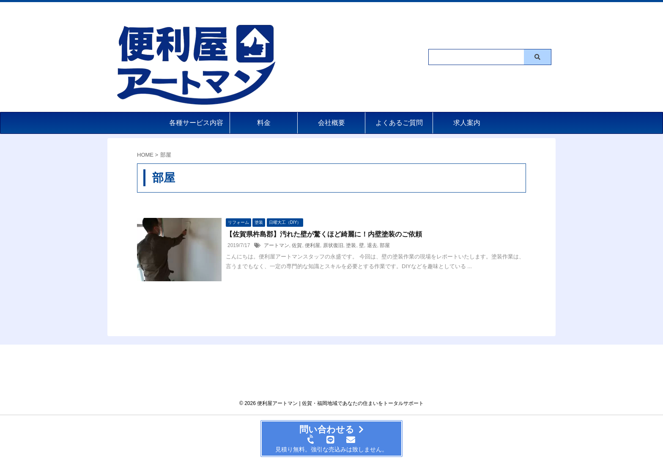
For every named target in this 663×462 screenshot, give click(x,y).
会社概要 (331, 122)
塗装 (351, 245)
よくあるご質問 (399, 122)
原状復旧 (333, 245)
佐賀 (297, 245)
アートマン (276, 245)
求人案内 (466, 122)
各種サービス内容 (196, 122)
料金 (264, 122)
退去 (372, 245)
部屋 (385, 245)
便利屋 (312, 245)
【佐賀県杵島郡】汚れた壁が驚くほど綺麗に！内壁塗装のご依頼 (324, 234)
